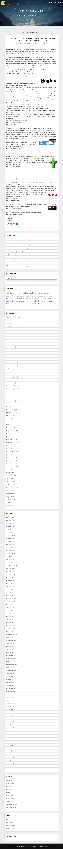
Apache (8, 323)
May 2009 (8, 682)
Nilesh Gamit (9, 786)
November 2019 (10, 526)
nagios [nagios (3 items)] (39, 298)
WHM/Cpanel (9, 481)
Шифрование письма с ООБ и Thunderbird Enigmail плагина (22, 254)
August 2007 (9, 742)
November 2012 (10, 580)
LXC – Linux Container (11, 263)
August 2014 (9, 568)
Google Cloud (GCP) (11, 368)
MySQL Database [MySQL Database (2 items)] (35, 298)
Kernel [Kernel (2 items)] (31, 296)
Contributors (57, 2)
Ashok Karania (10, 783)
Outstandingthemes (42, 846)
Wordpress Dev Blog (11, 804)
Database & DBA (10, 344)
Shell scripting (10, 455)
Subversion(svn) (10, 463)
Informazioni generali (12, 389)
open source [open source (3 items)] (16, 301)
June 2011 (8, 613)
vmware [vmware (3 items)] (50, 304)
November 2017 (10, 538)
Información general (11, 377)
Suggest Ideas (9, 795)
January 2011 (9, 628)
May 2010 (8, 646)
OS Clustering (9, 425)
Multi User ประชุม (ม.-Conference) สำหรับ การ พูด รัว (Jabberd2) (22, 260)
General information (11, 362)
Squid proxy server (10, 458)
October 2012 (9, 583)
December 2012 (10, 577)
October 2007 (9, 736)
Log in (7, 819)
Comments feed (10, 825)
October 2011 (9, 604)
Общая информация (11, 487)
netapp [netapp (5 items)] (43, 298)
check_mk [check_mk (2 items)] (10, 293)
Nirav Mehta (9, 789)
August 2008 (9, 706)
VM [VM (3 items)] (47, 304)
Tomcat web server (11, 466)
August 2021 (9, 520)
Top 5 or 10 (9, 469)
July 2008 (8, 709)
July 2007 (8, 745)
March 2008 (9, 721)
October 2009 (9, 667)
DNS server (9, 353)
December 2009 (10, 661)
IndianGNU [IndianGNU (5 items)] (16, 296)
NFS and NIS (9, 416)
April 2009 (8, 685)
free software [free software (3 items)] (44, 293)
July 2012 (8, 589)
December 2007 (10, 730)
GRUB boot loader (11, 371)
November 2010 (10, 634)
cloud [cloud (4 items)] (21, 293)
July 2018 (8, 532)
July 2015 (8, 562)
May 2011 (8, 616)
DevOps (8, 350)
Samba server (9, 446)
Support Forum (10, 798)
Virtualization (9, 476)
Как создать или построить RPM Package (17, 248)
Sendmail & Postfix (11, 452)
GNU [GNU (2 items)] (48, 293)
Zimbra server (9, 484)
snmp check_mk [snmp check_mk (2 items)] (17, 304)
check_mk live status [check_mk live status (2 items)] (16, 293)
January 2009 (9, 691)
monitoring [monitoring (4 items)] (17, 298)
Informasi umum (10, 383)
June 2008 (8, 712)
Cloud (7, 341)
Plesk (7, 434)
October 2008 (9, 700)
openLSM (8, 419)
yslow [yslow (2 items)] (9, 306)
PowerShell (9, 437)
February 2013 (9, 571)
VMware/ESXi (9, 479)
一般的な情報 (10, 499)
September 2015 (10, 556)
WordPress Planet (11, 807)
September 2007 (10, 739)
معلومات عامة (12, 490)
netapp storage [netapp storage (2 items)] (48, 298)
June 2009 (8, 679)
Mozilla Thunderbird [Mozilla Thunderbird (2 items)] (23, 298)
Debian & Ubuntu (10, 347)
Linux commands (10, 401)
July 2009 (8, 676)
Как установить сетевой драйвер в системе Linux (19, 242)
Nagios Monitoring (11, 410)
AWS (7, 329)
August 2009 (9, 673)
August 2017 (9, 544)
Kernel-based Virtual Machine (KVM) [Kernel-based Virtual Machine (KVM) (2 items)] (38, 296)
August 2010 (9, 643)
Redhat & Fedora (10, 440)
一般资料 (8, 502)
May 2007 (8, 751)
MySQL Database (10, 407)
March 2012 (9, 595)
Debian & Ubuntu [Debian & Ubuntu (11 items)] (30, 293)
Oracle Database (10, 422)
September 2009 (10, 670)
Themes (8, 801)
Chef (7, 338)
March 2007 (9, 757)
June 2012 (8, 592)
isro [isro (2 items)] (28, 296)
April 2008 (8, 718)
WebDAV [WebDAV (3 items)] (54, 304)
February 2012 (9, 598)
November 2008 (10, 697)
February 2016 (9, 550)
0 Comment (43, 43)
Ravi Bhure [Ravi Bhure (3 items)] (42, 301)
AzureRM (8, 335)
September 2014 (10, 565)
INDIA (7, 374)
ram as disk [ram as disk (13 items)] (35, 300)
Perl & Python (10, 428)
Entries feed (9, 822)
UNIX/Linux (9, 473)
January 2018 (9, 535)
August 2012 (9, 586)
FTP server (9, 359)
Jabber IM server (10, 392)
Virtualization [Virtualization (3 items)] (44, 304)
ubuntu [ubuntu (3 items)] (30, 304)
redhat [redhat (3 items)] (46, 301)
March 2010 (9, 652)
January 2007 (9, 763)
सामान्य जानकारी (10, 493)
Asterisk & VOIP (10, 326)
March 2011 (9, 622)
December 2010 (10, 631)
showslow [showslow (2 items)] (12, 304)
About (50, 2)
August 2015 (9, 559)
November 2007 (10, 733)
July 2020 (8, 523)
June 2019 (8, 529)
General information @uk (12, 365)
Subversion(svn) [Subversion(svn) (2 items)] (25, 304)
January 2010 (9, 658)
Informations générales (12, 386)
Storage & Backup (10, 461)
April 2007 (8, 754)
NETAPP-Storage (10, 413)
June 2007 (8, 748)
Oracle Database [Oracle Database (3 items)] (22, 301)
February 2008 (9, 724)
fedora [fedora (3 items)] (39, 293)
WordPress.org (10, 828)
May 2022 (8, 517)
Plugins (8, 792)
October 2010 (9, 637)
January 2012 (9, 601)
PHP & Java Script (10, 431)
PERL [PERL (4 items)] (28, 301)
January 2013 (9, 574)
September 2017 (10, 541)
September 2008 (10, 703)
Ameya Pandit (9, 780)
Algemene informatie (11, 317)
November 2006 (10, 769)
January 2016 (9, 553)
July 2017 (8, 547)
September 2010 (10, 640)
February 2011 (9, 625)
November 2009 (10, 664)
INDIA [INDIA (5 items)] (11, 296)
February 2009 (9, 688)
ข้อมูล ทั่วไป (9, 496)
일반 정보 (8, 505)
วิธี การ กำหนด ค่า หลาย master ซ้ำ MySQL (17, 266)
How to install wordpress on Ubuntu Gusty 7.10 (18, 257)
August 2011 (9, 607)
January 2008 (9, 727)
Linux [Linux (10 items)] (46, 296)
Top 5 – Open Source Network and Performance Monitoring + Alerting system (31, 39)
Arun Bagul (21, 43)
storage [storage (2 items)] (21, 304)
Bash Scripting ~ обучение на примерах (16, 251)
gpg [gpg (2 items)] (49, 293)
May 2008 (8, 715)
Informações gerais (11, 380)
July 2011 (8, 610)
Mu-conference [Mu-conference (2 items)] (29, 298)
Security (8, 449)
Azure (7, 332)
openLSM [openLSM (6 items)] (9, 301)
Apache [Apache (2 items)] (7, 293)
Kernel (8, 398)
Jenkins (8, 395)
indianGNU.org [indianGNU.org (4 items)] (24, 296)
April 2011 (8, 619)
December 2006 (10, 766)
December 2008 (10, 694)
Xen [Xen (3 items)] (7, 306)
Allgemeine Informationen (13, 320)
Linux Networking (10, 404)
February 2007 (9, 760)
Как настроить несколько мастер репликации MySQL (20, 245)
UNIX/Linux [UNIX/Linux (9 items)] (36, 304)
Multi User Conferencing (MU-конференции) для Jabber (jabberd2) (23, 239)
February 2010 (9, 655)
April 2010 (8, 649)
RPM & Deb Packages (11, 443)
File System (9, 356)
